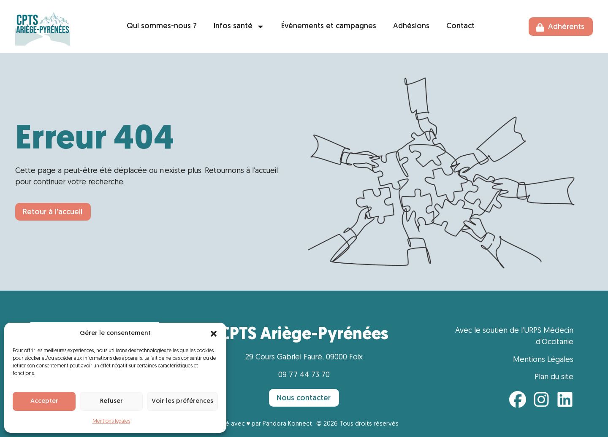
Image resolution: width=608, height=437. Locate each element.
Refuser (111, 401)
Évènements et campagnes (328, 26)
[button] (213, 333)
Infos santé (239, 27)
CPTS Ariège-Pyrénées (303, 334)
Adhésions (411, 26)
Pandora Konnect (287, 424)
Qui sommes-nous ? (162, 26)
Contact (460, 26)
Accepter (44, 401)
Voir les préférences (182, 401)
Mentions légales (111, 421)
